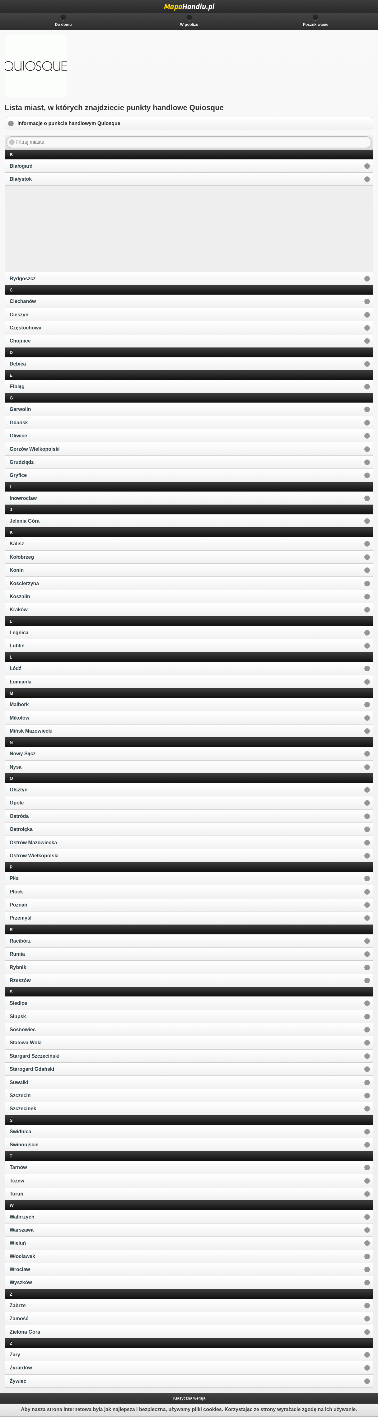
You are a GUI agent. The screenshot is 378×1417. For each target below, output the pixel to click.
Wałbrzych (22, 1216)
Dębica (18, 363)
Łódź (15, 668)
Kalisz (17, 543)
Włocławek (22, 1256)
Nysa (15, 767)
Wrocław (20, 1269)
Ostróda (19, 816)
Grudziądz (22, 462)
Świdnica (20, 1131)
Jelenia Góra (25, 521)
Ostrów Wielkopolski (34, 855)
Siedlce (18, 1003)
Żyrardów (21, 1367)
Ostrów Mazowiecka (33, 842)
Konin (17, 570)
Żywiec (18, 1381)
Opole (17, 802)
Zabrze (18, 1305)
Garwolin (20, 409)
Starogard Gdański (32, 1069)
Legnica (19, 632)
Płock (16, 891)
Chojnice (20, 340)
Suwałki (19, 1082)
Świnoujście (24, 1144)
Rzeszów (20, 980)
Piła (14, 878)
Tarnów (18, 1167)
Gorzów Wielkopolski (35, 449)
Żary (15, 1354)
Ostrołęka (21, 829)
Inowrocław (23, 498)
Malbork (19, 704)
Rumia (17, 954)
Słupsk (18, 1016)
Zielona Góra (25, 1332)
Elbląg (17, 386)
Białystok (21, 179)
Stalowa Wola (26, 1042)
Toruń (16, 1193)
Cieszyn (19, 314)
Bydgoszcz (23, 278)
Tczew (17, 1180)
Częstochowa (25, 327)
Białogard (21, 166)
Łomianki (20, 681)
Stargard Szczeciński (34, 1056)
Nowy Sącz (23, 753)
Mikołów (19, 717)
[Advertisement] (53, 228)
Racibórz (20, 941)
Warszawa (22, 1230)
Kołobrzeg (22, 557)
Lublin (17, 645)
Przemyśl (20, 918)
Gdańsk (19, 422)
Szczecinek (23, 1108)
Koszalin (20, 596)
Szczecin (20, 1095)
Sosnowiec (23, 1029)
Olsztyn (19, 789)
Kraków (19, 609)
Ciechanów (23, 301)
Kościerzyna (24, 583)
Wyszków (21, 1282)
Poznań (18, 904)
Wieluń (18, 1243)
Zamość (19, 1318)
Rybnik (18, 967)
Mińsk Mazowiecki (31, 731)
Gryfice (18, 475)
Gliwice (18, 435)
